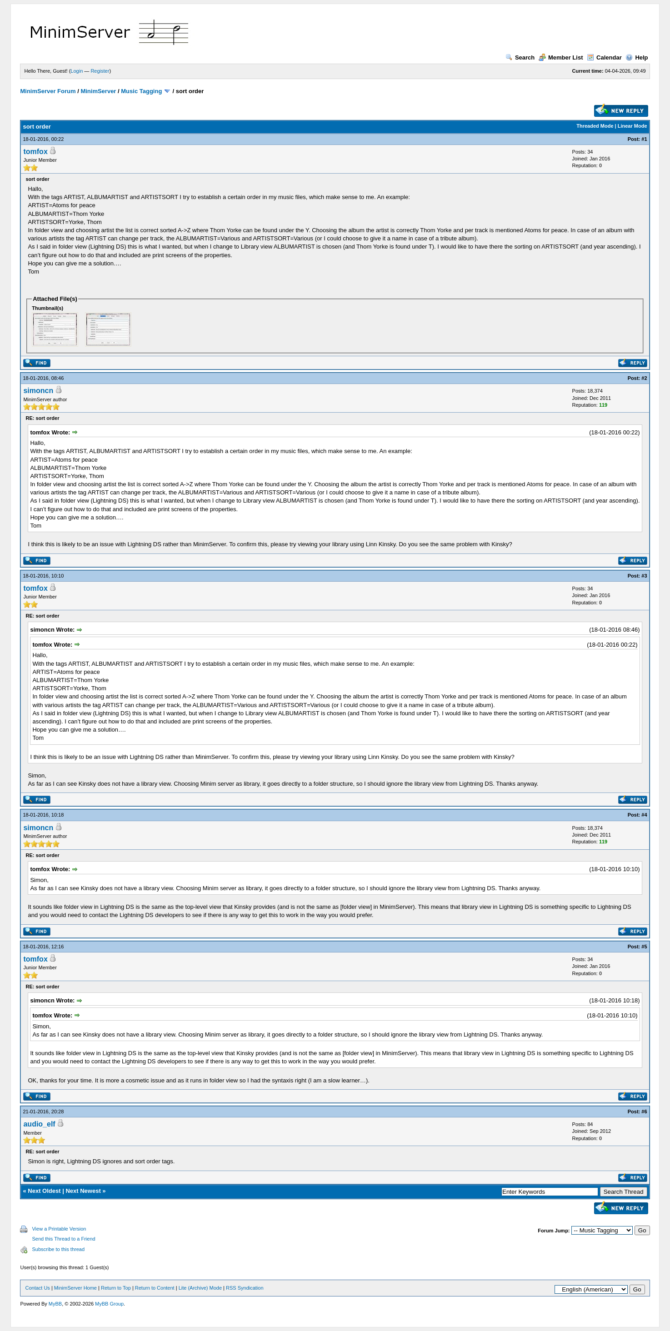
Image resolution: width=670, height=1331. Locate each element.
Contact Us (37, 1288)
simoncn (38, 390)
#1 (644, 139)
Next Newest (82, 1190)
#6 (644, 1111)
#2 (644, 378)
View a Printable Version (59, 1228)
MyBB (55, 1303)
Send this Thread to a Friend (63, 1238)
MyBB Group (109, 1303)
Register (99, 71)
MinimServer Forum (47, 91)
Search (520, 57)
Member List (561, 57)
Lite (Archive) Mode (200, 1288)
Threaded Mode (594, 126)
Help (636, 57)
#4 (644, 815)
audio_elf (39, 1124)
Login (76, 71)
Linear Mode (632, 126)
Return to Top (116, 1288)
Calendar (604, 57)
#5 (644, 946)
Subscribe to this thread (58, 1249)
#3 (644, 575)
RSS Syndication (245, 1288)
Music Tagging (141, 91)
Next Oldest (44, 1190)
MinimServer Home (75, 1288)
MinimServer (98, 91)
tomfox (35, 151)
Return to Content (155, 1288)
